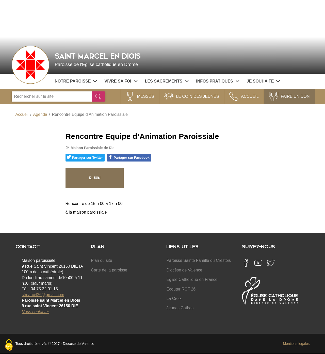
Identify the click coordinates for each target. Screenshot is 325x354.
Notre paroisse (76, 81)
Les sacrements (167, 81)
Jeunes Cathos (179, 308)
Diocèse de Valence (184, 270)
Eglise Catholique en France (191, 279)
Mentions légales (296, 344)
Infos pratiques (217, 81)
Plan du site (101, 260)
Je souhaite (263, 81)
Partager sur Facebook (129, 157)
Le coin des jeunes (197, 96)
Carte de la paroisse (109, 270)
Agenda (40, 114)
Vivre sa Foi (120, 81)
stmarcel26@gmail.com (43, 295)
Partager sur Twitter (85, 157)
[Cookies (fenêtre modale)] (9, 345)
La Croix (174, 298)
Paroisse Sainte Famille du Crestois (198, 260)
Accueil (249, 96)
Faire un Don (295, 96)
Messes (145, 96)
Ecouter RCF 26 (181, 289)
